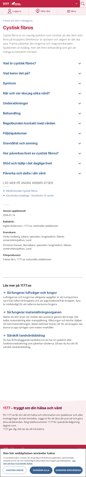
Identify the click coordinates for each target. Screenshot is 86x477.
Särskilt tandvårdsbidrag (26, 335)
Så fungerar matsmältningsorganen (34, 312)
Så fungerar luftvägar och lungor (32, 293)
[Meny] (71, 11)
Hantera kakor (14, 470)
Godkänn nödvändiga (68, 470)
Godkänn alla (41, 470)
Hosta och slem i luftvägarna (18, 20)
